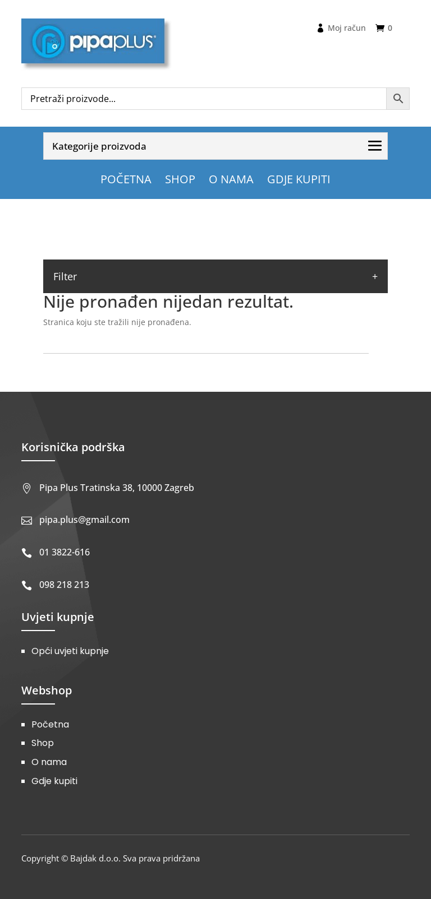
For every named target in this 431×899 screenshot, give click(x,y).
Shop (42, 742)
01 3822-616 (64, 552)
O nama (49, 762)
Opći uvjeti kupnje (70, 651)
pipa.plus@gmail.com (84, 519)
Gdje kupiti (54, 781)
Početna (50, 724)
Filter (65, 276)
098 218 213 (64, 584)
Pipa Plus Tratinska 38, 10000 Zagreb (116, 487)
